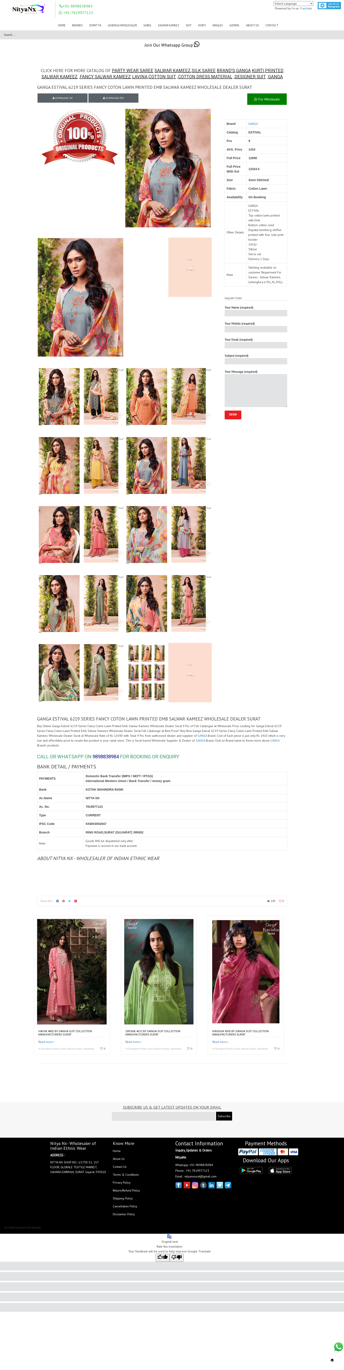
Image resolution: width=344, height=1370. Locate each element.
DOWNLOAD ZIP (62, 98)
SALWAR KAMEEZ (172, 70)
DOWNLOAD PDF (113, 98)
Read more (45, 1042)
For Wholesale (267, 99)
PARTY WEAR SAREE (132, 70)
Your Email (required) (256, 343)
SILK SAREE (204, 70)
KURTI (258, 70)
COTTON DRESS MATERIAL (205, 76)
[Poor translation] (177, 1258)
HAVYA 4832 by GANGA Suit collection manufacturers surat (65, 1033)
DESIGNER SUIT (250, 76)
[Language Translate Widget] (293, 3)
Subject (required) (256, 359)
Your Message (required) (256, 388)
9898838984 (106, 756)
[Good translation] (163, 1258)
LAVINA (139, 76)
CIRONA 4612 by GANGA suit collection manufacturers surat (152, 1033)
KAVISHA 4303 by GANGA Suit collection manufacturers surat (240, 1033)
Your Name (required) (256, 311)
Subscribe (224, 1116)
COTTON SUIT (162, 76)
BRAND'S (226, 70)
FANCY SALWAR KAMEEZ (105, 76)
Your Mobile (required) (256, 327)
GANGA (243, 70)
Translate (302, 8)
